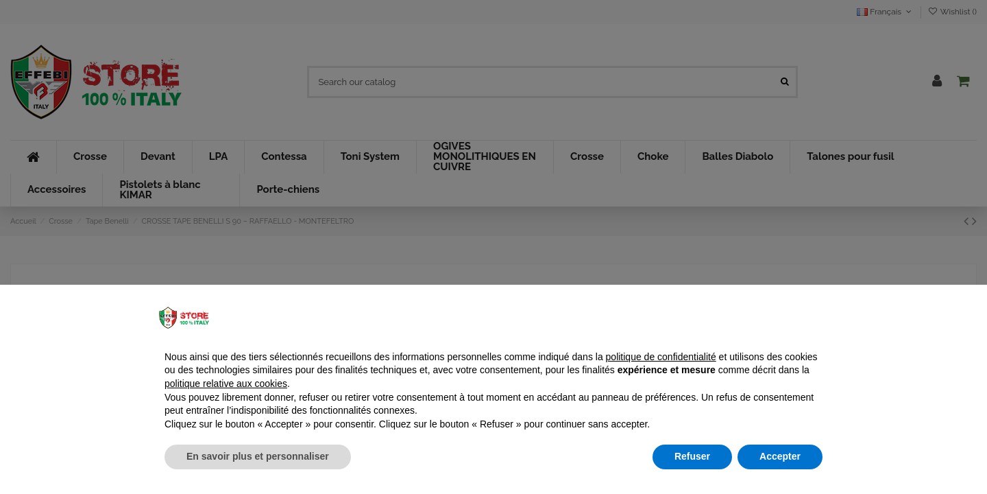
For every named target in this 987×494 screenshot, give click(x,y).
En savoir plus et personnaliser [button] (257, 456)
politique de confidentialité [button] (661, 356)
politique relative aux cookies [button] (225, 383)
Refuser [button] (692, 456)
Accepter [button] (780, 456)
